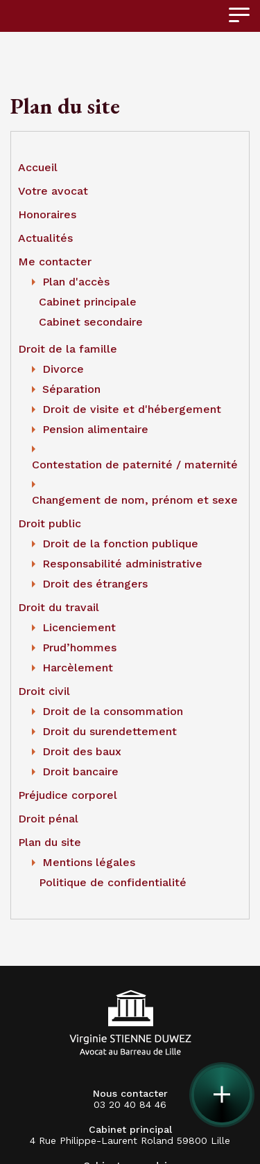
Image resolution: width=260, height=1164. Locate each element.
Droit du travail (58, 607)
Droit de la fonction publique (120, 543)
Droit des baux (81, 751)
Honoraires (47, 214)
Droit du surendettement (109, 731)
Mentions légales (88, 862)
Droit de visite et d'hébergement (131, 409)
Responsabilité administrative (122, 563)
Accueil (38, 167)
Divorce (63, 369)
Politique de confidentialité (113, 882)
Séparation (71, 389)
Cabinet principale (88, 301)
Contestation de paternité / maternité (135, 464)
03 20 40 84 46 (130, 1099)
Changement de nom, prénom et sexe (135, 499)
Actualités (45, 238)
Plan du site (49, 842)
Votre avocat (53, 190)
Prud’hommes (79, 647)
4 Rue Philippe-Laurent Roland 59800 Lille (130, 1140)
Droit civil (44, 691)
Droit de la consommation (112, 711)
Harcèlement (77, 667)
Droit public (49, 523)
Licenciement (79, 627)
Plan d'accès (76, 281)
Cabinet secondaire (91, 321)
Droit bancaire (80, 771)
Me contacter (55, 261)
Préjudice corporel (67, 795)
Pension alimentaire (95, 429)
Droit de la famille (67, 348)
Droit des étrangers (95, 583)
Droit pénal (48, 818)
